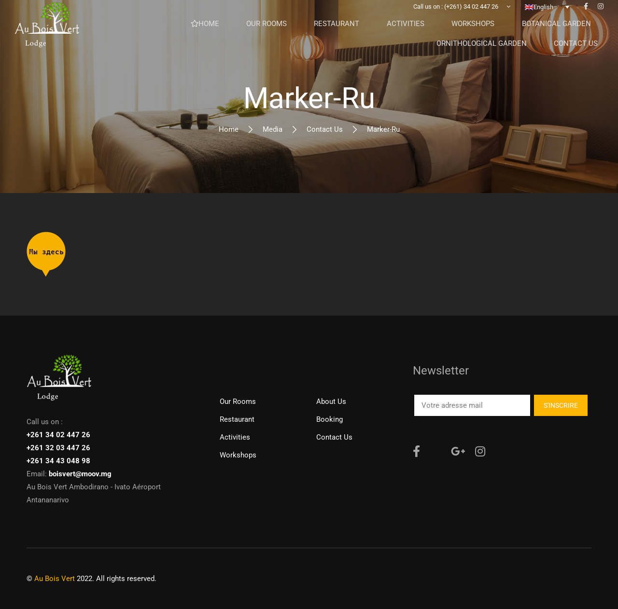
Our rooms (238, 401)
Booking (329, 419)
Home (229, 129)
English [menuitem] (543, 22)
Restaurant (237, 419)
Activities (235, 437)
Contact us (325, 129)
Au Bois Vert (54, 578)
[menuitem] (547, 22)
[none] (547, 22)
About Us (331, 401)
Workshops (238, 455)
